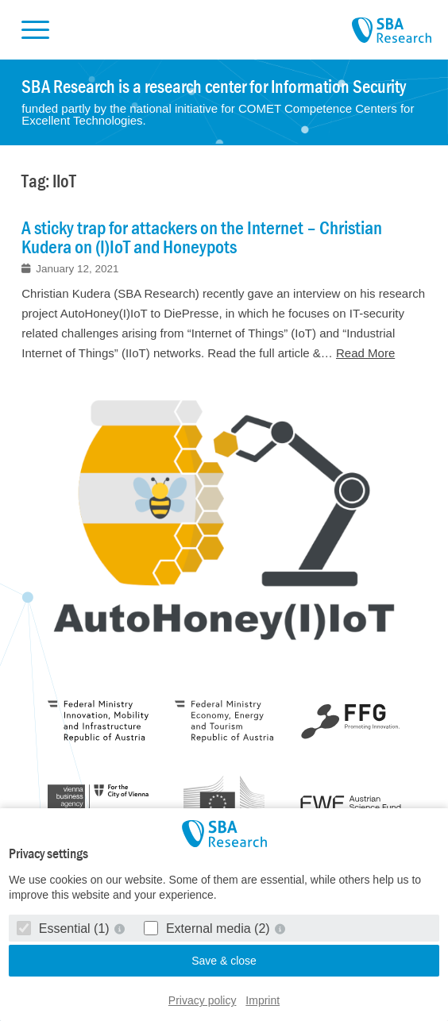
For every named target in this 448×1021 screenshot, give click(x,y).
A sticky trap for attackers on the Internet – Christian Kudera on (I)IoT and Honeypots (201, 237)
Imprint (262, 1000)
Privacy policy (202, 1000)
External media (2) (208, 928)
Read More (365, 353)
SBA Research (391, 30)
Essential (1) (65, 928)
